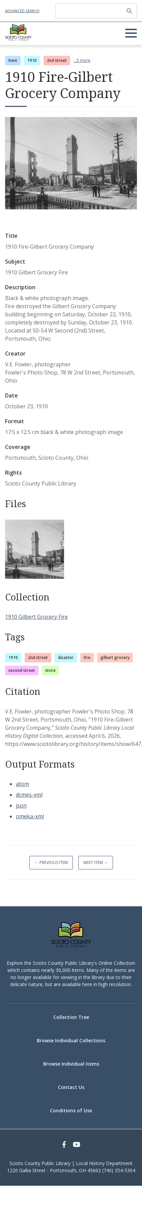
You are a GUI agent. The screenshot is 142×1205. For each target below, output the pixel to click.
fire (87, 657)
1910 (32, 60)
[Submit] (129, 10)
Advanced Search (22, 10)
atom (22, 784)
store (50, 670)
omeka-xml (30, 816)
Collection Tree (71, 1017)
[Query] (96, 10)
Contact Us (71, 1087)
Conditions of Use (71, 1110)
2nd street (57, 60)
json (21, 805)
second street (21, 670)
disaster (66, 657)
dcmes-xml (29, 794)
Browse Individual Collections (71, 1040)
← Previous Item (51, 862)
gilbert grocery (115, 657)
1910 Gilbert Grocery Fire (36, 616)
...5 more (82, 60)
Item (12, 60)
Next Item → (95, 862)
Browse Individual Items (71, 1064)
